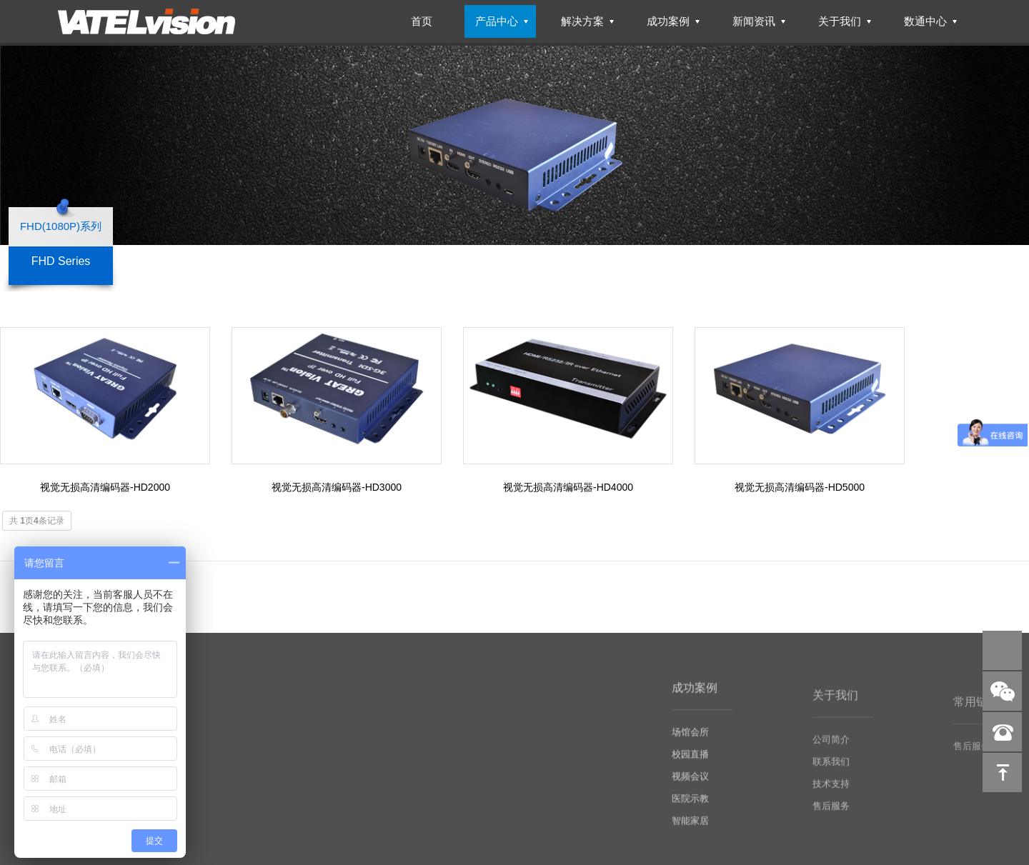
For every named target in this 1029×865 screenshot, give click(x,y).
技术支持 (831, 799)
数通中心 (925, 21)
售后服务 (831, 821)
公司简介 (831, 754)
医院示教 (690, 813)
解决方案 (582, 21)
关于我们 (839, 21)
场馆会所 (690, 746)
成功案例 (668, 21)
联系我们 (831, 776)
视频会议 (690, 791)
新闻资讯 (753, 21)
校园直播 (690, 769)
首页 (421, 21)
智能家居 (690, 835)
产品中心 (496, 21)
